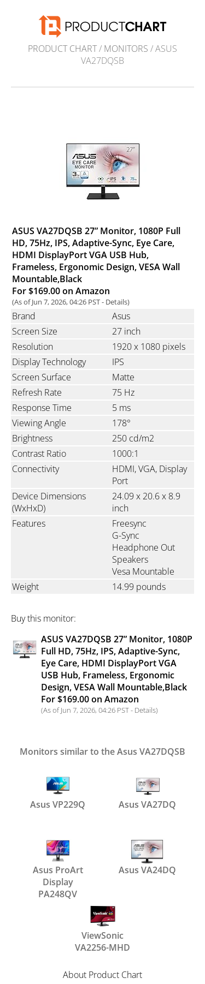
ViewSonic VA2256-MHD (102, 926)
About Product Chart (102, 975)
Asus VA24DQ (147, 856)
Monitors (126, 49)
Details (116, 302)
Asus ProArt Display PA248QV (58, 861)
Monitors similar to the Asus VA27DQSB (102, 752)
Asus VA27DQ (147, 790)
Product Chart (62, 49)
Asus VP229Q (57, 790)
